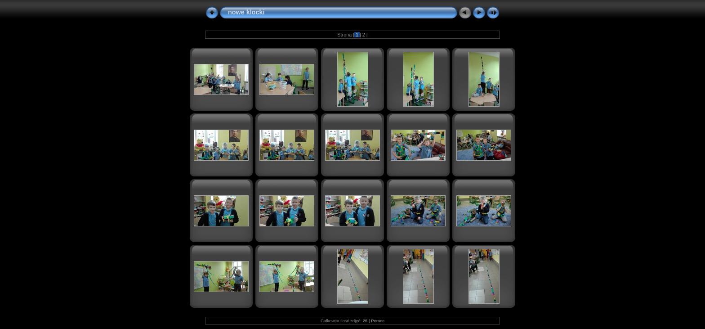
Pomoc (377, 320)
